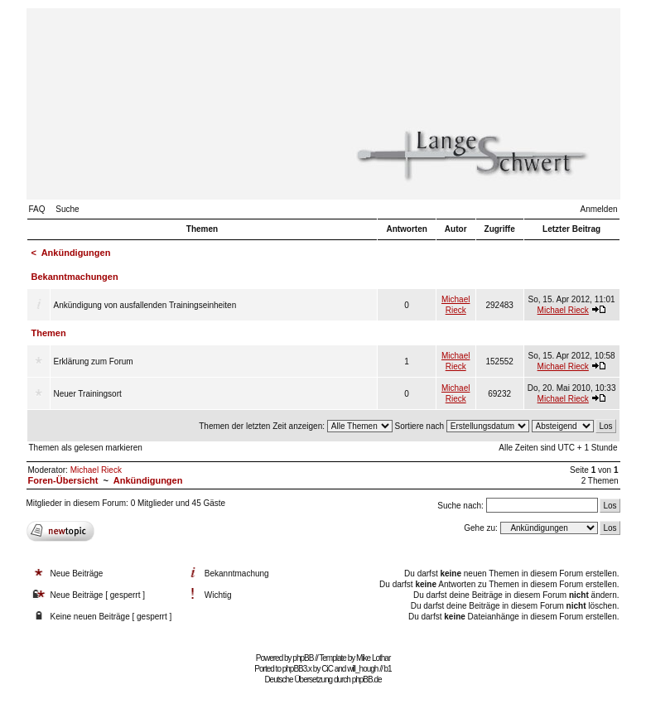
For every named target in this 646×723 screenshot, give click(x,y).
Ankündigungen (76, 253)
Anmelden (598, 209)
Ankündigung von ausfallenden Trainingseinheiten (145, 305)
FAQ (37, 209)
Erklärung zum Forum (93, 361)
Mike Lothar (373, 658)
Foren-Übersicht (63, 480)
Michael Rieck (563, 310)
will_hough (362, 668)
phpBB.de (367, 679)
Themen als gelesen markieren (85, 447)
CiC (327, 668)
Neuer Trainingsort (88, 393)
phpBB (302, 658)
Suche (67, 209)
